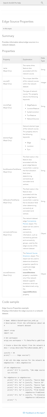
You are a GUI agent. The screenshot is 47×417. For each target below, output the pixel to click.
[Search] (42, 3)
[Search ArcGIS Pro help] (21, 3)
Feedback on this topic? (35, 413)
